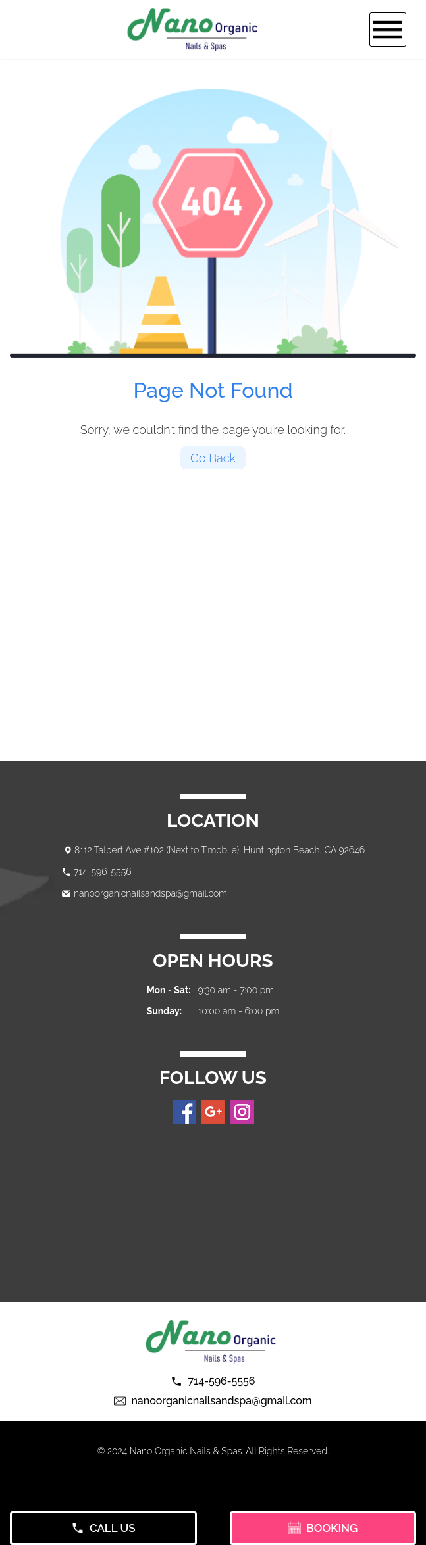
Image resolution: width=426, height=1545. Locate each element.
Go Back (213, 458)
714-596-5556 (103, 872)
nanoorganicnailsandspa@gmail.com (150, 893)
